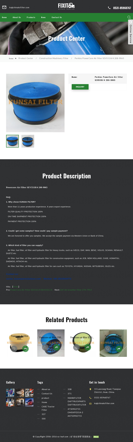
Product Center (25, 58)
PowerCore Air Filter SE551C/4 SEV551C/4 (31, 290)
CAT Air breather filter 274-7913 (76, 290)
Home (4, 17)
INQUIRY (80, 87)
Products (31, 17)
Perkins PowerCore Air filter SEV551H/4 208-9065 (99, 58)
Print (15, 286)
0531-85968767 (122, 8)
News (43, 17)
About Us (17, 17)
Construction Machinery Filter (53, 58)
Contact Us (57, 17)
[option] (35, 103)
